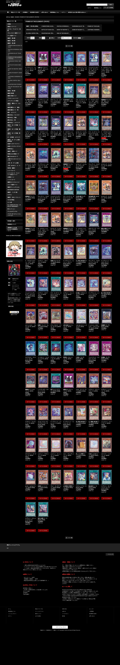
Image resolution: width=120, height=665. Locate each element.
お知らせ (64, 611)
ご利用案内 (91, 611)
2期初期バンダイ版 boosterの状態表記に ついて (14, 229)
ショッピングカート (12, 613)
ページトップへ (111, 554)
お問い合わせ (92, 616)
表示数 (28, 37)
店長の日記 (11, 306)
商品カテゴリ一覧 (39, 608)
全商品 (9, 24)
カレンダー (91, 608)
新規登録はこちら (97, 7)
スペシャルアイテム (39, 611)
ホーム (9, 608)
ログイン (89, 7)
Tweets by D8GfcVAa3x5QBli (13, 235)
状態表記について (12, 224)
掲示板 (63, 616)
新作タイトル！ (38, 613)
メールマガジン (65, 613)
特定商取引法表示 (92, 613)
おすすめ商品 (38, 616)
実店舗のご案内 (11, 221)
